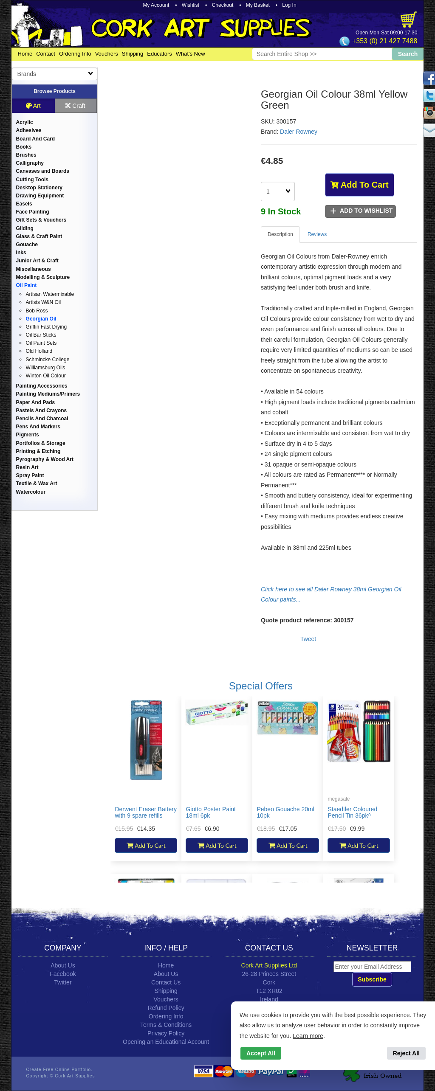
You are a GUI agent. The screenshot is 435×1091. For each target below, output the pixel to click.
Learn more (308, 1035)
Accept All (260, 1053)
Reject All (406, 1053)
